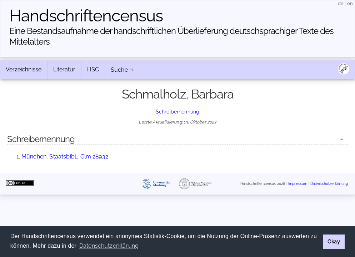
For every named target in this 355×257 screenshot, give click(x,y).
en (350, 3)
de (341, 3)
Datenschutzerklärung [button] (109, 245)
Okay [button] (334, 241)
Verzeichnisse (23, 69)
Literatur (64, 69)
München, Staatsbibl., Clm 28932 (64, 156)
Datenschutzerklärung (329, 184)
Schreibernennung (178, 112)
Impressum (297, 184)
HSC (93, 69)
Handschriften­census (86, 15)
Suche (119, 69)
